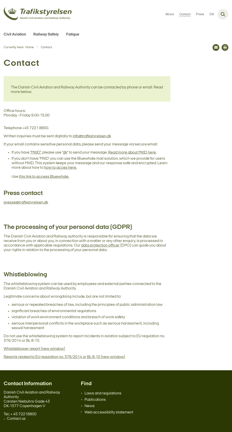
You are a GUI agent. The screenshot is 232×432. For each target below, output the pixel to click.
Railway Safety (46, 34)
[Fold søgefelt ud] (223, 14)
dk (65, 152)
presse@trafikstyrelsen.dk (26, 202)
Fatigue (72, 34)
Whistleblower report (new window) (34, 349)
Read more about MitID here (132, 152)
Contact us (16, 419)
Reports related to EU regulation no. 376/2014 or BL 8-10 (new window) (64, 357)
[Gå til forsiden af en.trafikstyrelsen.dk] (36, 14)
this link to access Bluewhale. (44, 177)
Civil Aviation (15, 34)
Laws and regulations (103, 393)
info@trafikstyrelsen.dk (92, 136)
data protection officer (100, 245)
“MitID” (35, 152)
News (90, 406)
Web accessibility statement (109, 412)
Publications (95, 400)
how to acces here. (60, 168)
